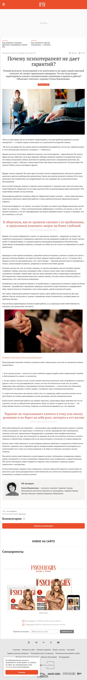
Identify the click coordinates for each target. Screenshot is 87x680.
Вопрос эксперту (59, 650)
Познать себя (43, 84)
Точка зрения (6, 53)
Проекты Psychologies (49, 657)
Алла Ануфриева (12, 511)
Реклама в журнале (44, 650)
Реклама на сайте (28, 650)
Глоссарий (70, 650)
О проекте (16, 650)
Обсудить (73, 53)
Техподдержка (64, 657)
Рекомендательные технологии (27, 657)
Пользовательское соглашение (42, 653)
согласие (31, 621)
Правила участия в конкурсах (18, 653)
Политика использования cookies (67, 653)
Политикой (30, 624)
